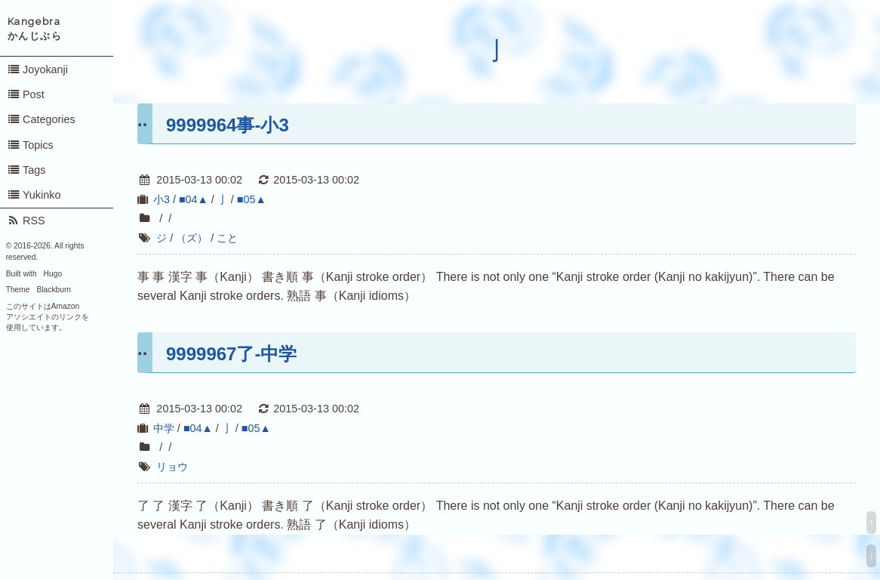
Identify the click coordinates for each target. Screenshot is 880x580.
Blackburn (54, 289)
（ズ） (192, 238)
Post (26, 94)
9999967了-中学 (231, 354)
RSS (26, 220)
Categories (41, 119)
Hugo (53, 274)
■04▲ (193, 199)
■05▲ (251, 199)
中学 (163, 428)
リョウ (172, 467)
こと (227, 238)
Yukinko (34, 195)
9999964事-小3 (227, 125)
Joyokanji (37, 69)
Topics (30, 145)
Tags (26, 170)
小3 (161, 199)
